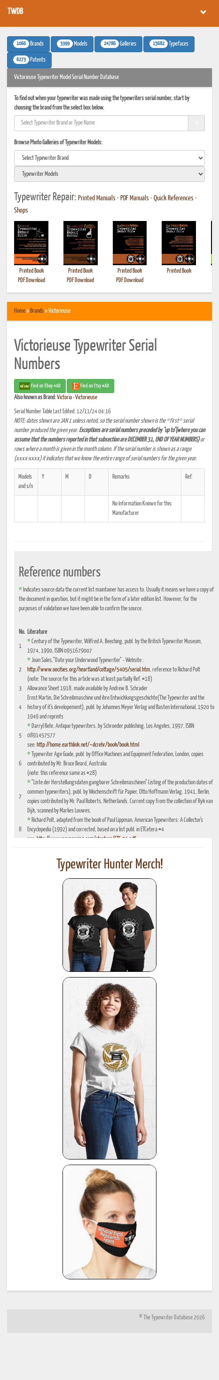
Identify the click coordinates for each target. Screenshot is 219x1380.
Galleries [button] (118, 43)
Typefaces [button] (168, 43)
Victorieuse (86, 397)
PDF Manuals (134, 198)
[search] (109, 158)
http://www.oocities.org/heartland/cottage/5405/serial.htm (88, 670)
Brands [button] (28, 43)
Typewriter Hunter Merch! (109, 864)
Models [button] (72, 43)
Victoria (64, 397)
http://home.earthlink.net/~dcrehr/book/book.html (88, 745)
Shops (21, 210)
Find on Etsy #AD (90, 386)
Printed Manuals (97, 198)
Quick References (174, 198)
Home (19, 311)
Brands (37, 311)
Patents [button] (29, 59)
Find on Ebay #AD (40, 386)
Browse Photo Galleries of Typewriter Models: (58, 143)
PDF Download (31, 280)
